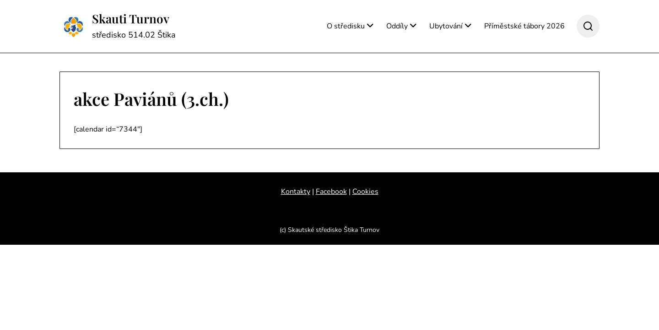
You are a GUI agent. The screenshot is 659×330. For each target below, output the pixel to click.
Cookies (365, 192)
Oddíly (397, 26)
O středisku (346, 26)
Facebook (331, 192)
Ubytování (446, 26)
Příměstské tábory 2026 (524, 26)
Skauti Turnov (130, 19)
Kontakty (295, 192)
